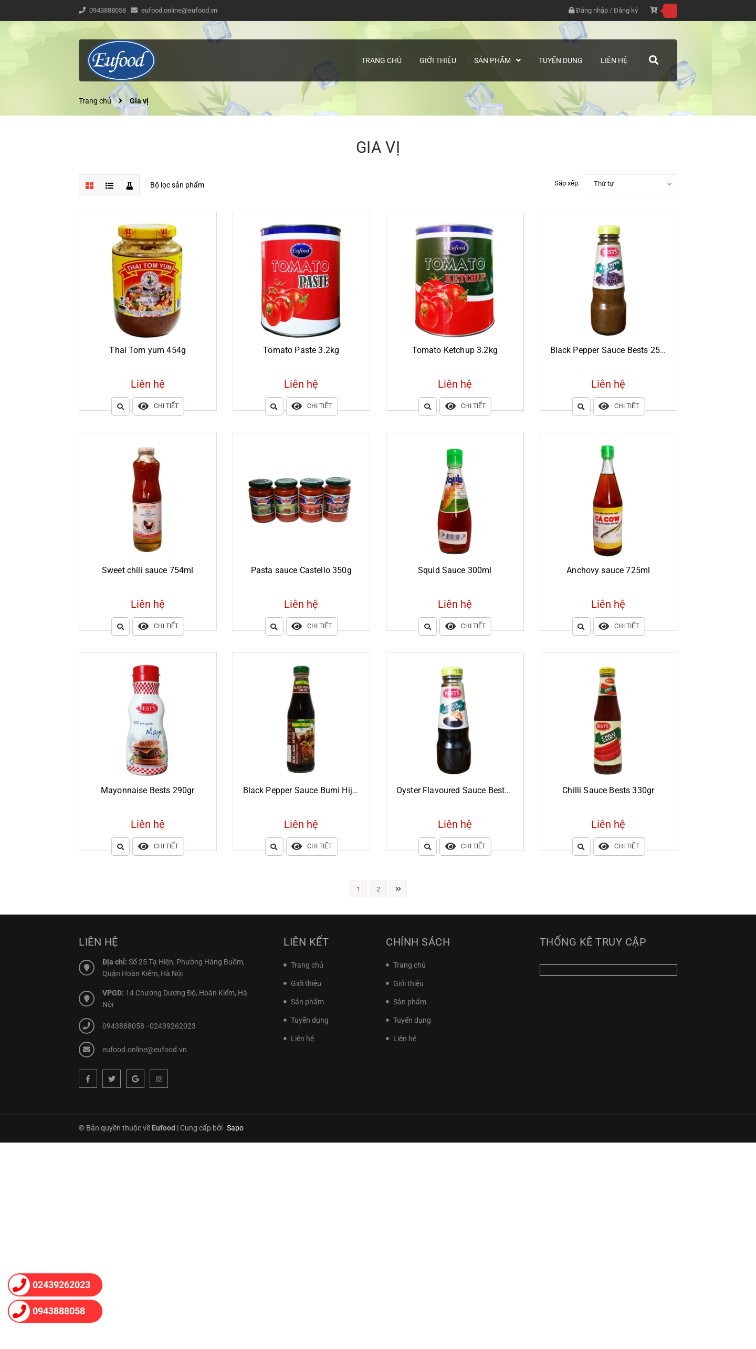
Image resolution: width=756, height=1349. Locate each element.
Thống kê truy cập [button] (593, 942)
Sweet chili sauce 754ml (148, 570)
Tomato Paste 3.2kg (301, 350)
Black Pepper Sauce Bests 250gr (611, 350)
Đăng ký (626, 10)
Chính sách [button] (418, 942)
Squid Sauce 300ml (455, 570)
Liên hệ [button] (98, 942)
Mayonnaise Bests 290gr (148, 790)
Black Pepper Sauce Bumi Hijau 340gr (314, 790)
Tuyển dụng (310, 1020)
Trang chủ (307, 965)
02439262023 (173, 1026)
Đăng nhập (592, 10)
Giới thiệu (306, 983)
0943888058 (108, 10)
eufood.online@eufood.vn (179, 10)
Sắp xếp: (567, 183)
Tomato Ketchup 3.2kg (455, 350)
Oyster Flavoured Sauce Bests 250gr (464, 790)
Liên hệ (302, 1038)
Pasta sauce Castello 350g (301, 570)
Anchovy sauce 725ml (608, 570)
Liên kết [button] (306, 942)
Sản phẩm (307, 1002)
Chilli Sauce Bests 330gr (608, 790)
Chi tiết (158, 406)
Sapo (235, 1128)
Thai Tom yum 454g (147, 350)
